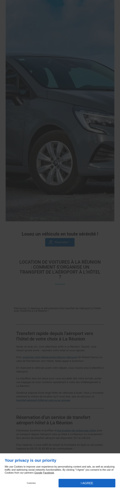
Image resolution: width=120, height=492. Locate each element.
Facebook (48, 472)
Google (38, 472)
